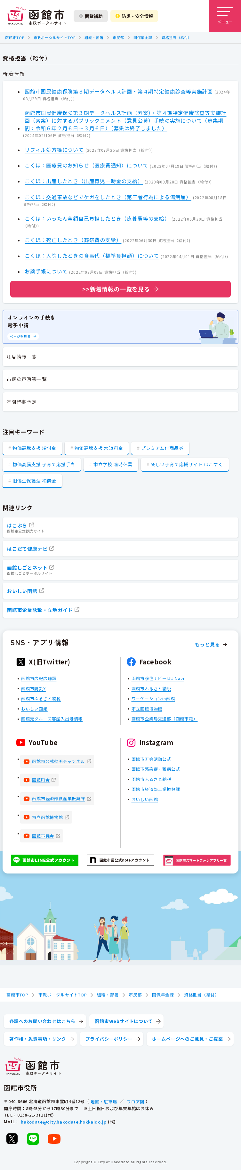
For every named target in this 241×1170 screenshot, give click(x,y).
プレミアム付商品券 (162, 448)
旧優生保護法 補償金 (34, 480)
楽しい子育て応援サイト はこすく (187, 464)
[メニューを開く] (225, 16)
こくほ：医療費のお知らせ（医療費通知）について (86, 165)
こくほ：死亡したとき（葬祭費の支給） (73, 240)
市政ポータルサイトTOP (55, 37)
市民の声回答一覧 (26, 379)
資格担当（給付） (177, 37)
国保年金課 (142, 37)
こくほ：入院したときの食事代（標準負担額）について (92, 255)
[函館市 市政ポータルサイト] (36, 16)
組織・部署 (93, 37)
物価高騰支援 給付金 (34, 448)
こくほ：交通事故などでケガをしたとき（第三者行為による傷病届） (108, 197)
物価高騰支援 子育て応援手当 (43, 464)
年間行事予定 (21, 401)
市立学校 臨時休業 (113, 464)
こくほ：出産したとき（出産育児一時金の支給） (84, 181)
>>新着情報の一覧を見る (116, 289)
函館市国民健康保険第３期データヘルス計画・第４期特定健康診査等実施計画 (119, 91)
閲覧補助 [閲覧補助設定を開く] (91, 16)
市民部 (118, 37)
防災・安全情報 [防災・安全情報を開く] (134, 16)
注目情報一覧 (21, 356)
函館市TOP (14, 37)
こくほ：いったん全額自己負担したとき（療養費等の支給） (97, 218)
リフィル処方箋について (54, 149)
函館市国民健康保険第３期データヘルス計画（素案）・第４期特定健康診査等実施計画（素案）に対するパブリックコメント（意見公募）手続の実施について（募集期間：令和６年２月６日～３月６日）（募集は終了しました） (125, 120)
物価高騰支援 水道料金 (99, 448)
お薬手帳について (46, 271)
